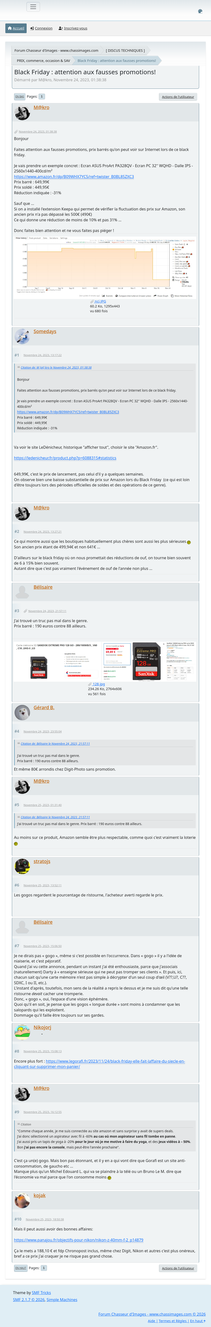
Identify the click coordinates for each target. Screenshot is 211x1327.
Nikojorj (42, 1027)
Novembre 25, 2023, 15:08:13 (42, 1051)
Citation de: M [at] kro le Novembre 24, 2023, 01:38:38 (56, 367)
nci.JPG (98, 301)
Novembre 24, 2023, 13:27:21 (42, 531)
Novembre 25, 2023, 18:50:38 (45, 1219)
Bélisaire (43, 587)
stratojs (42, 861)
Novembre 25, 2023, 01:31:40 (42, 805)
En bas (20, 96)
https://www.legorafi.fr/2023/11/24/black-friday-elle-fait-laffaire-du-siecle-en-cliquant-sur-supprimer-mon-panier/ (99, 1064)
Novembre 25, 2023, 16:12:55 (42, 1112)
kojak (40, 1195)
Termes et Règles (173, 1321)
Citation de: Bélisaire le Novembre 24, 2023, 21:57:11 (55, 744)
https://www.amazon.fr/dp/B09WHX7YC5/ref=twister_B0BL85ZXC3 (74, 176)
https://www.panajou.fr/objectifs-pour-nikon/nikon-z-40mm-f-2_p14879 (78, 1240)
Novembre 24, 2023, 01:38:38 (38, 131)
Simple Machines (62, 1299)
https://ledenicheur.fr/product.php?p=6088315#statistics (65, 458)
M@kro (41, 107)
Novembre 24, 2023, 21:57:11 (47, 611)
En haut (21, 1268)
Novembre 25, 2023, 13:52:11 (42, 885)
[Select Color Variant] (200, 11)
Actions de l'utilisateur (178, 97)
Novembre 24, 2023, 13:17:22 (42, 355)
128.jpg (96, 684)
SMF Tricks (41, 1292)
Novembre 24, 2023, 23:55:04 (42, 731)
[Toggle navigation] (33, 7)
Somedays (45, 331)
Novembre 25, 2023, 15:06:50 (42, 946)
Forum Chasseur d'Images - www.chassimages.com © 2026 (152, 1314)
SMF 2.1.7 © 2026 (29, 1299)
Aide (151, 1321)
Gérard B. (44, 707)
